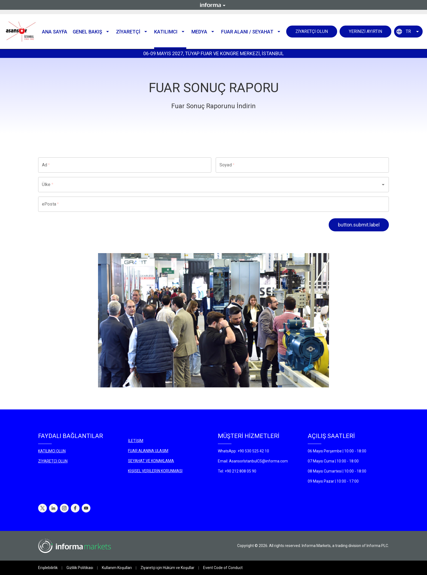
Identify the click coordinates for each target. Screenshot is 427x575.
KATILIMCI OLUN (52, 451)
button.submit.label (359, 225)
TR (408, 31)
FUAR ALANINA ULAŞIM (148, 451)
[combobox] (206, 184)
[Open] (383, 184)
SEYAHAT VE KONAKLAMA (151, 461)
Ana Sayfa (54, 32)
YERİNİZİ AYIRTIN (365, 31)
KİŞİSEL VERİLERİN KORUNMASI (155, 471)
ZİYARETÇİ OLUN (311, 31)
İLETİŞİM (135, 441)
